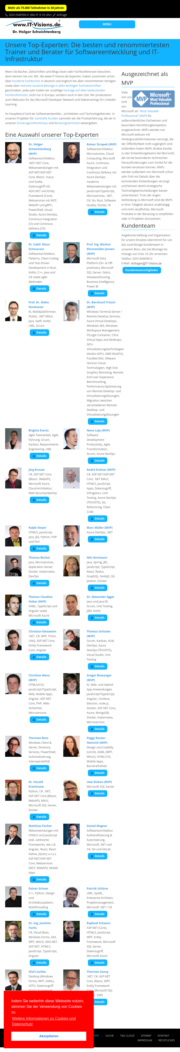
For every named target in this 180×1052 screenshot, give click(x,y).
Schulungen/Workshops (32, 123)
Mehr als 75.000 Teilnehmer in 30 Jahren (36, 8)
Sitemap (146, 1035)
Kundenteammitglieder (141, 270)
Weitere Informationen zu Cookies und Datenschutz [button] (44, 1021)
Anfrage (62, 15)
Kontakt (163, 1035)
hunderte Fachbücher (26, 81)
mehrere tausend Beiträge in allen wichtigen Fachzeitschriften (60, 86)
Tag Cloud (127, 1035)
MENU (107, 24)
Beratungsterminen (67, 123)
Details (39, 235)
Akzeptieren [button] (48, 1036)
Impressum (144, 1040)
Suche (109, 1035)
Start (95, 1035)
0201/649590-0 (19, 15)
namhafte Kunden (46, 118)
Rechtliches (166, 1040)
